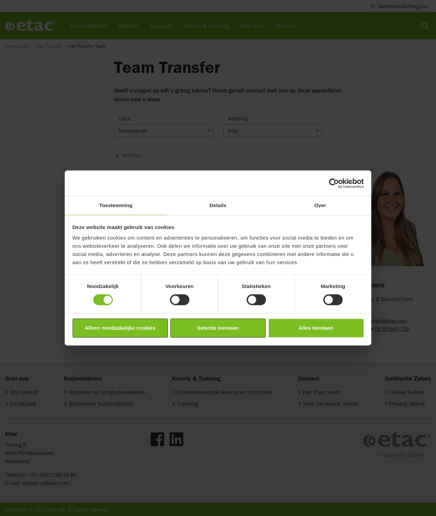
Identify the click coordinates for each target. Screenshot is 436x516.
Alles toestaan (316, 328)
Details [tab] (218, 205)
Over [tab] (320, 205)
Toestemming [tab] (116, 205)
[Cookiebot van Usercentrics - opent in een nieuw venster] (334, 183)
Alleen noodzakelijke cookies (120, 328)
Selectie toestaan (218, 328)
